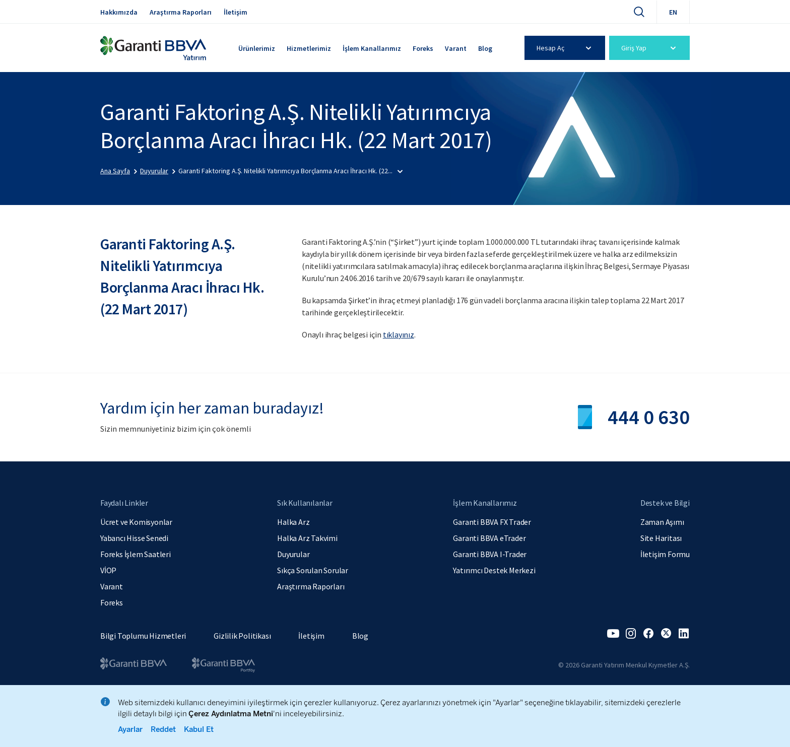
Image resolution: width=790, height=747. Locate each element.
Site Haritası (661, 538)
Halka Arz (293, 522)
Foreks (423, 48)
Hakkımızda (119, 12)
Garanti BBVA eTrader (489, 538)
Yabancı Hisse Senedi (134, 538)
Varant (456, 48)
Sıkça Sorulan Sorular (312, 570)
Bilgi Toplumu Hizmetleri (143, 636)
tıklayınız (398, 334)
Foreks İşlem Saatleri (135, 554)
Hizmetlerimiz (309, 48)
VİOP (108, 570)
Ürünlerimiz (256, 48)
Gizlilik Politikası (242, 636)
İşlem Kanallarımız (372, 48)
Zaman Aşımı (662, 522)
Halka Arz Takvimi (307, 538)
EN (673, 12)
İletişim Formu (665, 554)
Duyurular (293, 554)
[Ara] (638, 11)
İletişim (235, 12)
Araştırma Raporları (181, 12)
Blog (485, 48)
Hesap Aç (566, 48)
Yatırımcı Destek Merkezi (494, 570)
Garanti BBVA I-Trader (489, 554)
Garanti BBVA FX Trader (492, 522)
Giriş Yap (650, 48)
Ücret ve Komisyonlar (136, 522)
